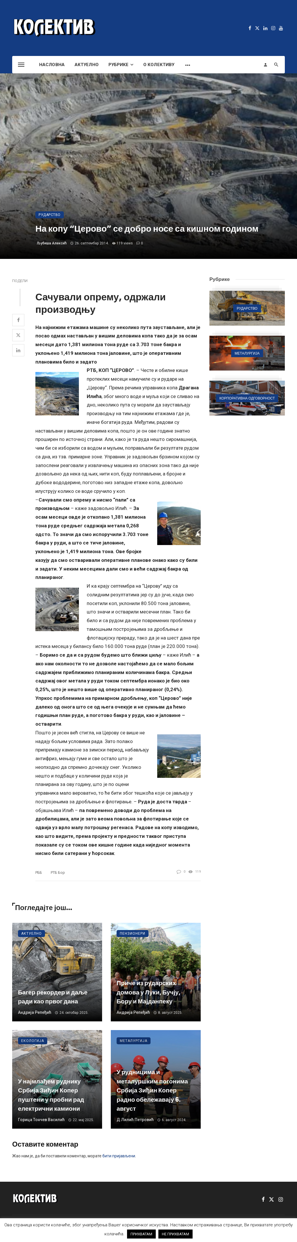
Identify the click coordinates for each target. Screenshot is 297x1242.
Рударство (50, 215)
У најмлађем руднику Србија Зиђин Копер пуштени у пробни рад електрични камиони (51, 1095)
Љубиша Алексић (52, 243)
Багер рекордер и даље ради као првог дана (53, 997)
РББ (38, 872)
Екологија (32, 1041)
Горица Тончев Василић (41, 1119)
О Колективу (158, 64)
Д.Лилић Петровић (135, 1119)
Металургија (133, 1041)
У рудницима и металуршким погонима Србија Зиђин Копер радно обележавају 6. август (152, 1090)
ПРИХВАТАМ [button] (141, 1234)
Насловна (52, 64)
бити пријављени (118, 1156)
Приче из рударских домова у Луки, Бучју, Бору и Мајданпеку (148, 992)
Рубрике (118, 64)
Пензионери (132, 934)
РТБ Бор (58, 872)
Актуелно (87, 64)
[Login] (265, 64)
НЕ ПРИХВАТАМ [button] (175, 1234)
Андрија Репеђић (34, 1012)
